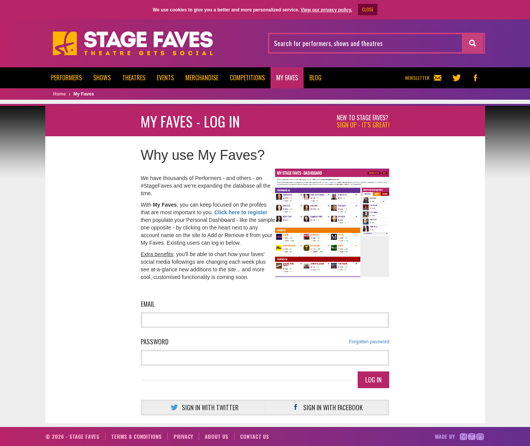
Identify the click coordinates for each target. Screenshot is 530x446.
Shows (102, 77)
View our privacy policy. (326, 10)
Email (148, 304)
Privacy (183, 436)
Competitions (247, 77)
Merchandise (201, 77)
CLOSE (368, 9)
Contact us (254, 436)
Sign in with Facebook (326, 407)
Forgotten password (369, 341)
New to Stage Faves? (363, 121)
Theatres (133, 77)
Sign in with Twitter (204, 407)
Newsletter (423, 78)
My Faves (287, 77)
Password (265, 342)
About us (216, 436)
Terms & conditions (136, 436)
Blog (315, 77)
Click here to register (240, 212)
